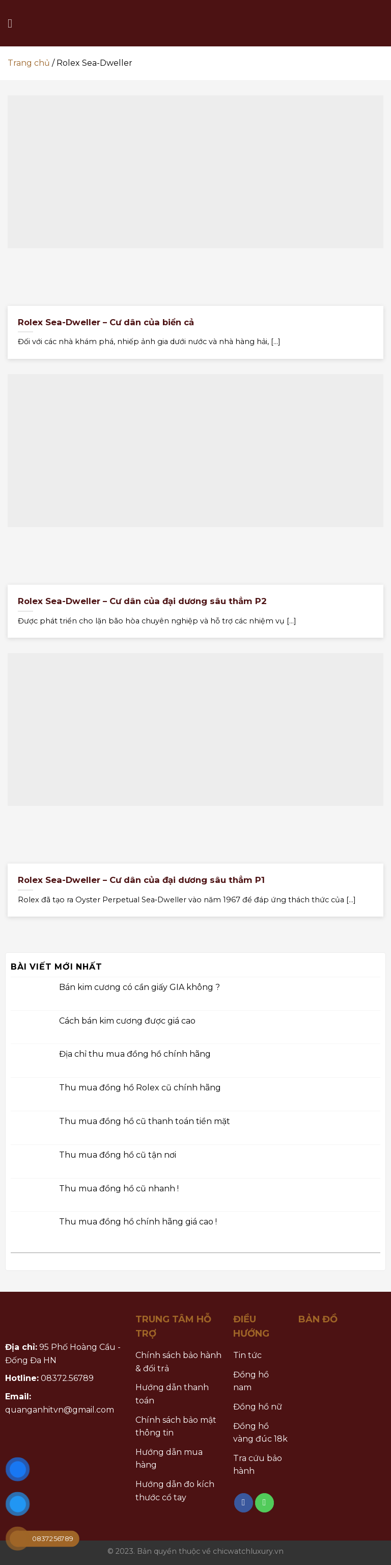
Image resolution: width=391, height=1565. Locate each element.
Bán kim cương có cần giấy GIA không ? (139, 987)
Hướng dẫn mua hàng (169, 1458)
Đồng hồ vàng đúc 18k (260, 1432)
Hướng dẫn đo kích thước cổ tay (174, 1490)
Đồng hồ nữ (257, 1407)
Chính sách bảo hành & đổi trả (178, 1361)
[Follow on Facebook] (244, 1502)
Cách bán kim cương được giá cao (127, 1021)
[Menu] (14, 23)
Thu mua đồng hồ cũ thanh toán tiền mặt (144, 1121)
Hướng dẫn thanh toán (172, 1394)
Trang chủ (29, 63)
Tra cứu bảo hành (257, 1464)
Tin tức (247, 1355)
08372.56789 (67, 1378)
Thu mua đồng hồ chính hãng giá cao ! (138, 1222)
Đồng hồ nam (251, 1381)
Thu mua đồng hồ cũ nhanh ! (119, 1188)
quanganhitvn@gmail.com (59, 1410)
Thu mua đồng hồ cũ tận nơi (117, 1155)
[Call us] (264, 1502)
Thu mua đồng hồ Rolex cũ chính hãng (140, 1088)
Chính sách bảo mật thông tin (175, 1426)
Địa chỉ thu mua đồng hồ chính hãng (135, 1054)
